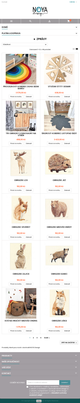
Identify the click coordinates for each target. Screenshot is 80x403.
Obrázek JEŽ (59, 180)
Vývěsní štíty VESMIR (59, 86)
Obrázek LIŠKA (59, 320)
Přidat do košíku (16, 97)
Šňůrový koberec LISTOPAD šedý (59, 133)
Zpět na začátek (69, 343)
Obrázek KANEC (59, 273)
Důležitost (25, 44)
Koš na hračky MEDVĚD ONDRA (21, 320)
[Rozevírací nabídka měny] (73, 2)
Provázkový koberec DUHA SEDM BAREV (21, 87)
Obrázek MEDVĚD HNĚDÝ (59, 227)
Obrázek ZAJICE (21, 273)
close (39, 401)
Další (47, 338)
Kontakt (4, 2)
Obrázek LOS (21, 180)
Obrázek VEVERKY (21, 227)
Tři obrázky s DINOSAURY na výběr (21, 134)
